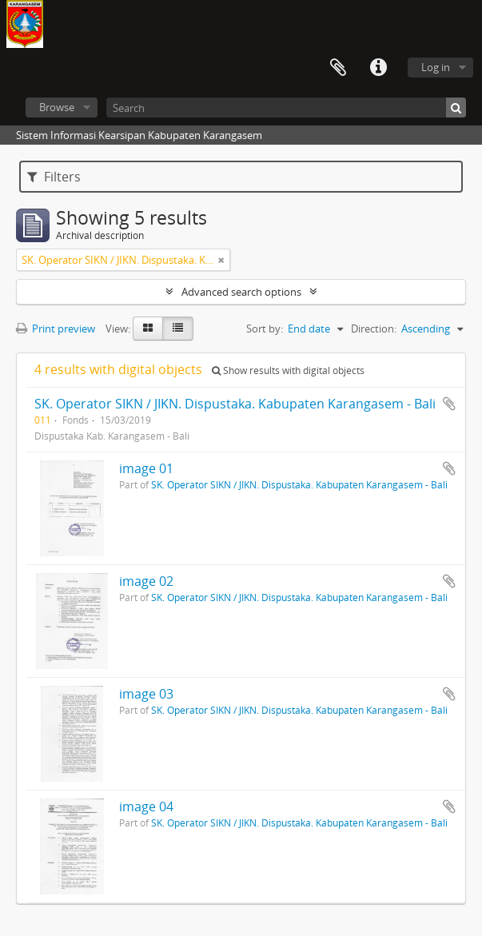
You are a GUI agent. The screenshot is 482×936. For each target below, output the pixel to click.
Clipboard (338, 68)
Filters (54, 176)
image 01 (146, 468)
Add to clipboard (449, 404)
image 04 (146, 806)
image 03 (146, 694)
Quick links (378, 68)
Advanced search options (241, 292)
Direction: (373, 328)
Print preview (55, 328)
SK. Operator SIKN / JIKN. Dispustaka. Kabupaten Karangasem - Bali (235, 403)
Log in (435, 67)
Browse (56, 107)
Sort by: (264, 328)
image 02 (146, 581)
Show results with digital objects (288, 370)
